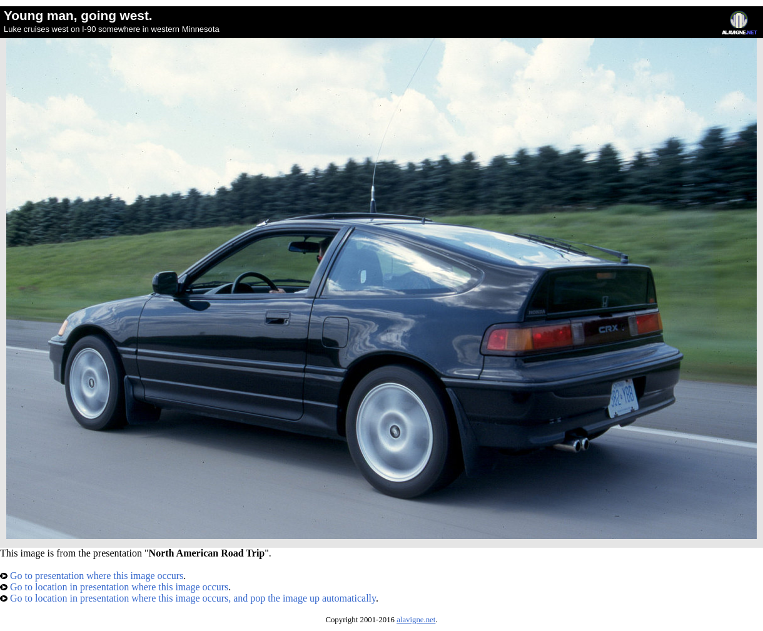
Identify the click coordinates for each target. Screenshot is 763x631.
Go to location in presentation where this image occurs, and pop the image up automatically (188, 598)
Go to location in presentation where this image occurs (114, 587)
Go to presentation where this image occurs (91, 575)
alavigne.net (416, 619)
